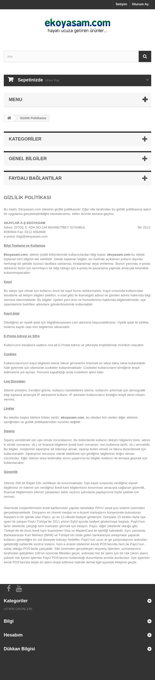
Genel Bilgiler (28, 158)
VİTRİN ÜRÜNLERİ (18, 609)
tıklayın (82, 526)
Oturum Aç (140, 4)
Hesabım (13, 635)
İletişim (121, 4)
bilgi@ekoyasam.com (32, 236)
